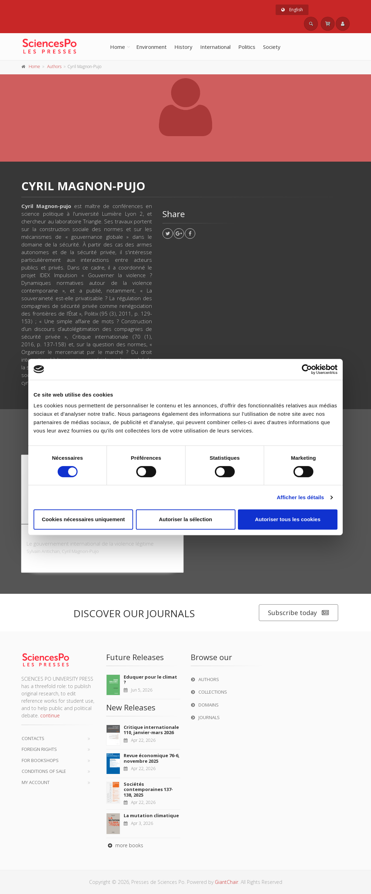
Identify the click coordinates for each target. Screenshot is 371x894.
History (183, 46)
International (215, 46)
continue (50, 715)
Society (272, 46)
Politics (246, 46)
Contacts (33, 738)
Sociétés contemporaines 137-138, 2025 (148, 789)
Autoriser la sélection (185, 519)
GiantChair (226, 882)
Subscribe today (298, 613)
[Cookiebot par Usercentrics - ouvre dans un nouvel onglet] (306, 369)
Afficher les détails (300, 497)
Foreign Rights (39, 749)
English (292, 10)
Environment (151, 46)
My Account (36, 782)
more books (124, 845)
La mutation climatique (151, 815)
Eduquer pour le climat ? (150, 680)
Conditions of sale (44, 771)
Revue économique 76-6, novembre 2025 (152, 758)
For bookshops (40, 760)
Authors (54, 66)
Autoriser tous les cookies (288, 519)
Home (117, 46)
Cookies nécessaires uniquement (83, 519)
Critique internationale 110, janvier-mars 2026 (151, 730)
